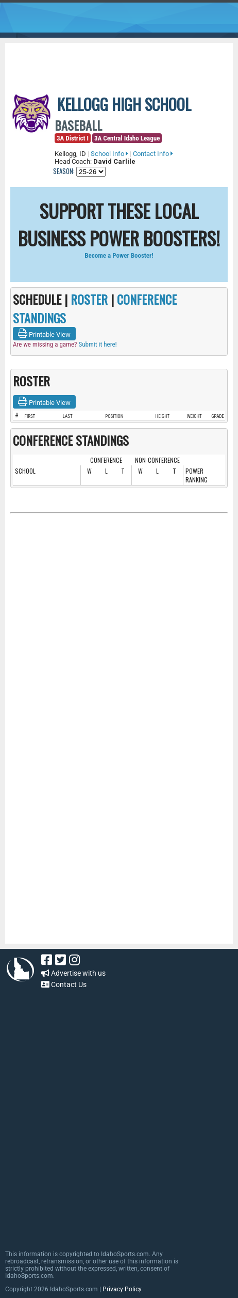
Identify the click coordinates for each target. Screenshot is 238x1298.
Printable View (44, 333)
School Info (109, 154)
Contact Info (153, 154)
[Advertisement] (124, 61)
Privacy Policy (122, 1289)
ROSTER (89, 299)
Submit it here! (97, 344)
